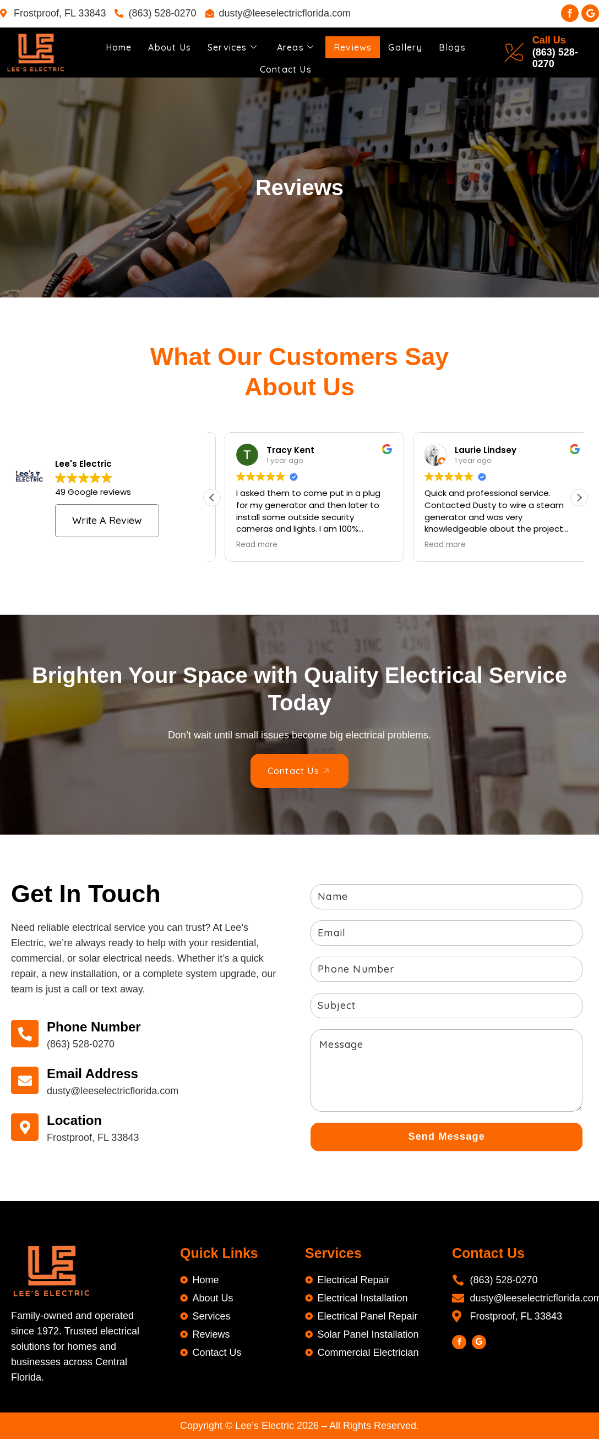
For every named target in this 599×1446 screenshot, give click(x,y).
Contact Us (286, 59)
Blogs (464, 43)
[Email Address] (27, 1078)
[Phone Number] (27, 1031)
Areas (297, 43)
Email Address (98, 1071)
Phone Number (99, 1024)
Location (79, 1118)
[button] (579, 495)
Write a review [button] (107, 518)
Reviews (358, 43)
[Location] (27, 1125)
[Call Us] (518, 52)
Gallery (414, 43)
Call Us (553, 39)
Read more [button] (244, 543)
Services (231, 43)
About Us (164, 43)
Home (109, 43)
